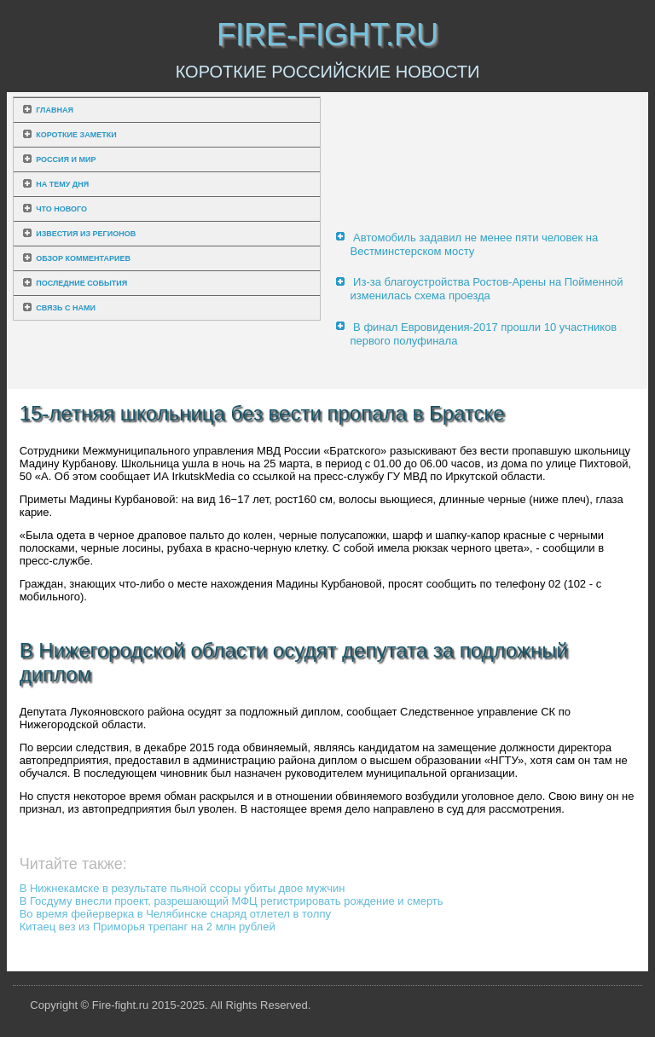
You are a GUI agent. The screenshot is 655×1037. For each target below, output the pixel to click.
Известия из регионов (86, 233)
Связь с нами (66, 308)
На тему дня (62, 184)
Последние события (81, 283)
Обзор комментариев (83, 258)
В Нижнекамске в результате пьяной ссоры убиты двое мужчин (182, 888)
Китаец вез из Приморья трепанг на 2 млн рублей (147, 926)
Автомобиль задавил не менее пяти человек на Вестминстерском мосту (474, 244)
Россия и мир (66, 159)
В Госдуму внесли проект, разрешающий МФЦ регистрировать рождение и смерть (231, 901)
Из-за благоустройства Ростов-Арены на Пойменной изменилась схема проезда (486, 288)
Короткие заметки (76, 134)
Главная (54, 110)
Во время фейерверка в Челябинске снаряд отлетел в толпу (175, 913)
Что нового (61, 209)
